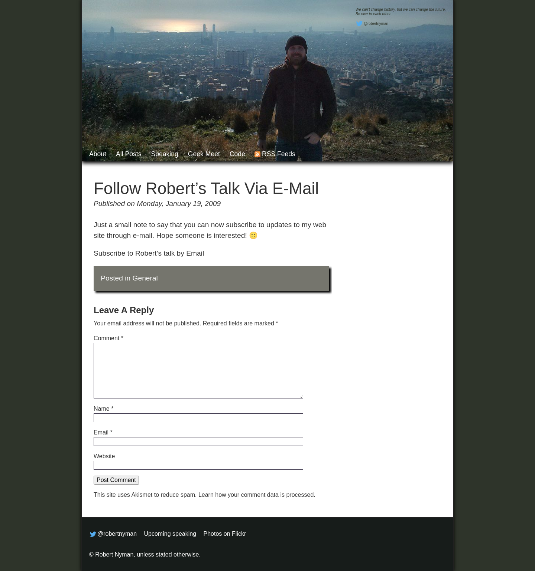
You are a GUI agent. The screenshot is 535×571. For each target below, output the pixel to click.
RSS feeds (278, 154)
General (145, 278)
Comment (108, 338)
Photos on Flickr (225, 534)
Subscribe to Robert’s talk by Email (149, 253)
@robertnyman (372, 23)
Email (103, 432)
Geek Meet (204, 154)
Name (103, 409)
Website (104, 456)
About (97, 154)
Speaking (164, 154)
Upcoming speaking (170, 534)
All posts (128, 154)
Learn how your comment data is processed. (256, 495)
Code (237, 154)
